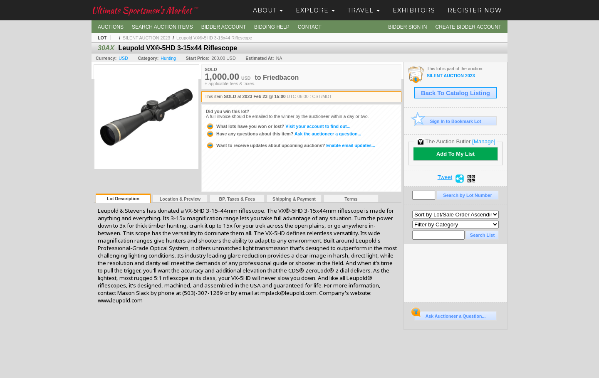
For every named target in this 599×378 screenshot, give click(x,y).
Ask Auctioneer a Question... (449, 315)
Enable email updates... (290, 145)
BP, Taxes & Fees (237, 198)
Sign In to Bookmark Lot (447, 121)
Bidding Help (272, 27)
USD (123, 58)
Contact (310, 27)
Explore (315, 10)
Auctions (111, 27)
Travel (363, 10)
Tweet (445, 177)
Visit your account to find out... (278, 126)
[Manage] (483, 141)
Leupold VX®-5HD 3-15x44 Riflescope (214, 37)
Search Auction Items (162, 27)
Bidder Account (223, 27)
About (268, 10)
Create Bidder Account (468, 27)
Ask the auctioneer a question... (283, 133)
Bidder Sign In (407, 27)
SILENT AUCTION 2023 (146, 37)
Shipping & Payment (294, 198)
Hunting (168, 58)
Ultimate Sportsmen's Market (145, 10)
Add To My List (455, 154)
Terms (350, 198)
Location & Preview (180, 198)
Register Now (475, 10)
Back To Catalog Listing (455, 93)
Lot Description (123, 198)
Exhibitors (414, 10)
